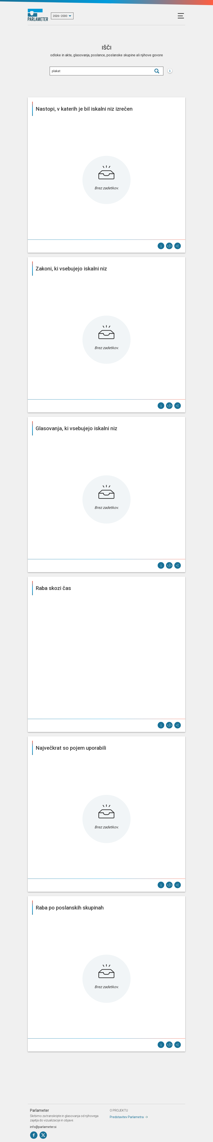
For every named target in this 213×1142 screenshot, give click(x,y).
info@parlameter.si (43, 1127)
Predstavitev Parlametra (127, 1117)
